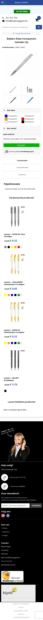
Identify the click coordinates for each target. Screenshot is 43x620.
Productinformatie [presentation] (22, 167)
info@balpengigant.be (17, 20)
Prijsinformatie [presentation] (22, 160)
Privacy (4, 528)
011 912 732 (11, 17)
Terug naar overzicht (23, 33)
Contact (5, 535)
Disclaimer (21, 614)
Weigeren (34, 12)
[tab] (22, 160)
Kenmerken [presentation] (22, 174)
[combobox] (19, 27)
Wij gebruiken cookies (21, 610)
